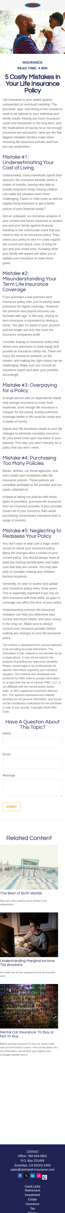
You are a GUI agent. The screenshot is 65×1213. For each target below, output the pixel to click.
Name (7, 733)
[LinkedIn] (32, 1175)
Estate (32, 1199)
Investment (32, 1195)
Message (9, 775)
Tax (32, 1208)
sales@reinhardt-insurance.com (32, 1169)
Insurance (32, 1204)
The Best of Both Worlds (21, 893)
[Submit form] (11, 806)
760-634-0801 (37, 1156)
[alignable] (44, 1177)
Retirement (32, 1190)
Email (6, 754)
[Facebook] (20, 1175)
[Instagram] (39, 1175)
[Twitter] (26, 1175)
